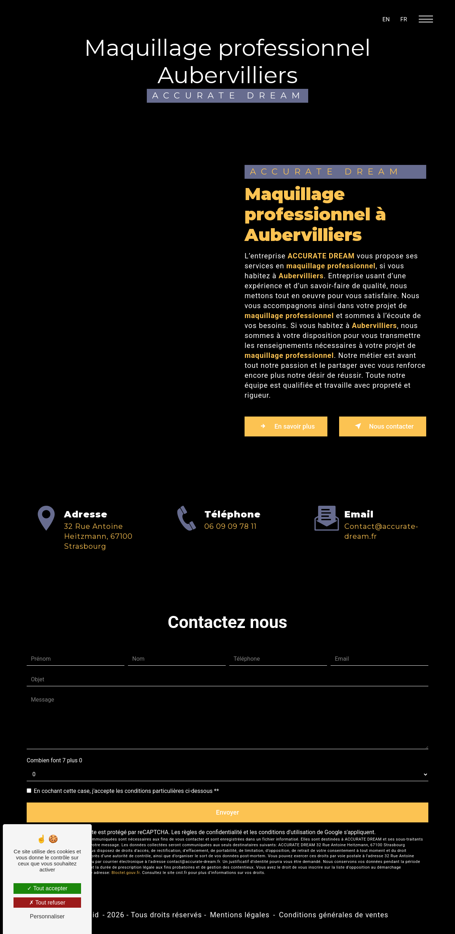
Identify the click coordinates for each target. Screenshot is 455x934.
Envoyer (227, 814)
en (386, 19)
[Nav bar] (428, 18)
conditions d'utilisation (286, 835)
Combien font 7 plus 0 (54, 761)
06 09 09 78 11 (230, 556)
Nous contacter (380, 427)
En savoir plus (289, 427)
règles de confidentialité (212, 835)
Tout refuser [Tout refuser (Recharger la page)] (47, 903)
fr (403, 19)
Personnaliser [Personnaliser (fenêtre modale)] (47, 916)
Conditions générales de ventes (334, 917)
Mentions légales (240, 917)
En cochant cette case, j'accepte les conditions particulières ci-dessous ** (126, 792)
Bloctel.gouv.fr (126, 876)
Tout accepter (47, 888)
